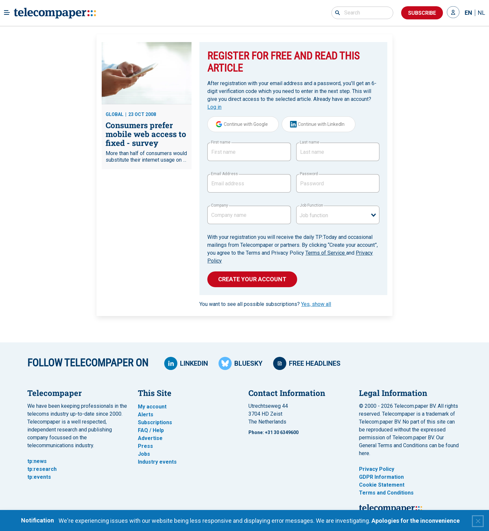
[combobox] (337, 215)
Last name (309, 142)
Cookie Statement (381, 485)
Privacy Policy (376, 469)
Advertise (150, 438)
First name (220, 142)
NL (481, 13)
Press (145, 446)
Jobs (144, 454)
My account (152, 407)
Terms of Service (325, 253)
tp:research (42, 469)
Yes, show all (316, 304)
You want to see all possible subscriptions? (265, 304)
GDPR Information (381, 477)
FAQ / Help (151, 430)
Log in (214, 107)
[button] (453, 13)
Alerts (145, 414)
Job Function (311, 205)
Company (219, 205)
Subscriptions (155, 422)
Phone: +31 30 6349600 (273, 432)
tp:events (39, 477)
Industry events (157, 462)
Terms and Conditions (386, 493)
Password (309, 174)
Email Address (224, 174)
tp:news (37, 461)
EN (468, 13)
